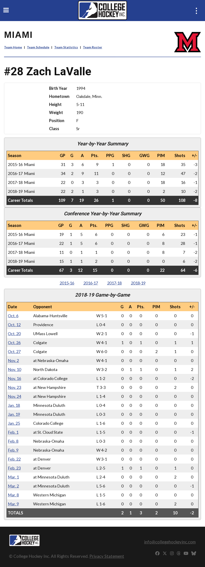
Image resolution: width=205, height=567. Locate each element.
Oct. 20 (14, 333)
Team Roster (92, 47)
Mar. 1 (13, 476)
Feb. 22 (14, 459)
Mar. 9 (13, 503)
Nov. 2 (13, 360)
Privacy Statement (106, 556)
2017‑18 (114, 282)
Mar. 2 (13, 485)
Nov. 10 (14, 369)
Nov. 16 (14, 378)
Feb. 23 (14, 468)
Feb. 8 (13, 441)
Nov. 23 (14, 387)
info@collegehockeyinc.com (170, 541)
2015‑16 (67, 282)
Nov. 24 (14, 396)
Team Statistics (66, 47)
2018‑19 (138, 282)
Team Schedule (38, 47)
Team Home (13, 47)
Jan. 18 (14, 405)
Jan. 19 (14, 414)
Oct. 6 (13, 315)
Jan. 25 (14, 423)
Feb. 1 (13, 432)
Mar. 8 (13, 494)
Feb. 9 (13, 450)
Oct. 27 (14, 351)
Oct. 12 (14, 324)
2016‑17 (90, 282)
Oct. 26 (14, 342)
